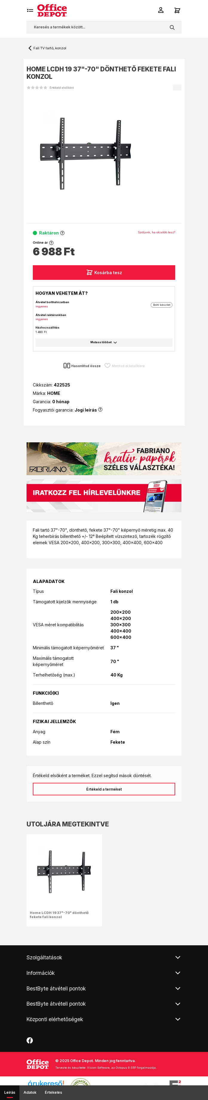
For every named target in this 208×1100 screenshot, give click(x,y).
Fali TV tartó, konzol (49, 48)
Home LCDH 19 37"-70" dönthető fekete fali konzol (59, 915)
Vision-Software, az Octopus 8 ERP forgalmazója (121, 1067)
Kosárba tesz (104, 272)
